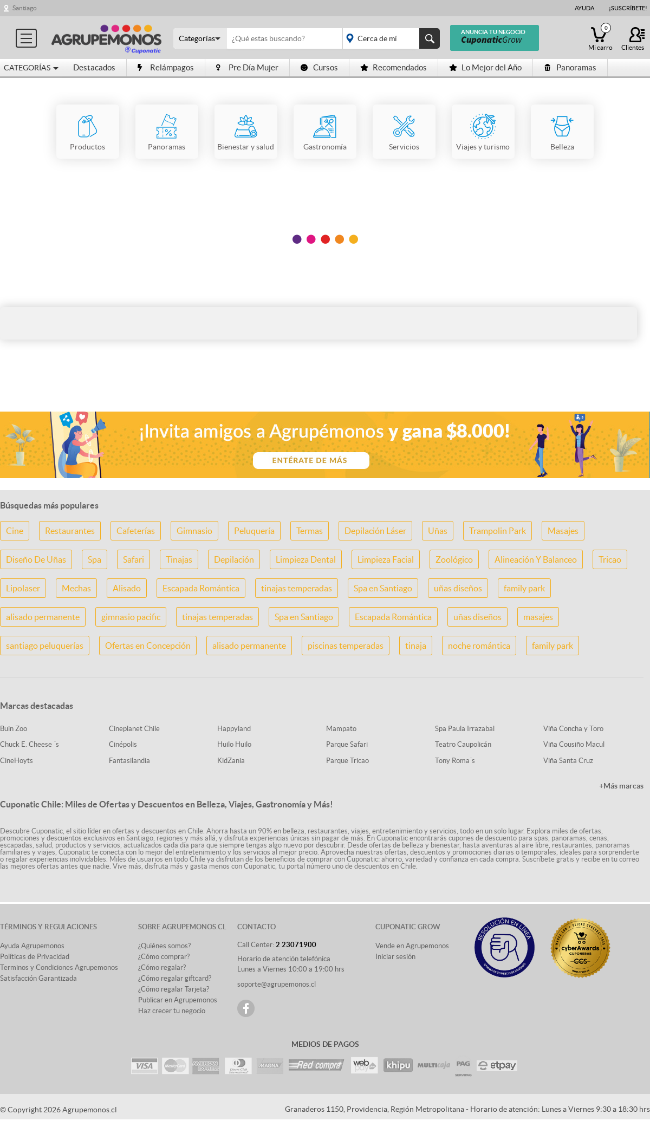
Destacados (94, 67)
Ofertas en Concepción (148, 645)
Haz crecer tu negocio (171, 1011)
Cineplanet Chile (134, 729)
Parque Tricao (347, 761)
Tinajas (179, 559)
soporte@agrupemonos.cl (276, 984)
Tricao (610, 559)
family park (524, 588)
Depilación (234, 559)
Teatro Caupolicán (463, 744)
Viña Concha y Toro (573, 729)
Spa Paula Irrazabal (465, 729)
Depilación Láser (375, 531)
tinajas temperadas (296, 588)
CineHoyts (16, 761)
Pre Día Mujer (247, 67)
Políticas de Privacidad (34, 957)
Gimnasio (194, 531)
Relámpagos (166, 67)
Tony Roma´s (455, 761)
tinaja (415, 645)
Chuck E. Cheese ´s (29, 744)
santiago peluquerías (44, 645)
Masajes (563, 531)
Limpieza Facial (386, 559)
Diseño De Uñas (36, 559)
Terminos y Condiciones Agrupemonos (59, 967)
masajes (538, 617)
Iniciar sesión (395, 957)
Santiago (24, 7)
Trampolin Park (497, 531)
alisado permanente (43, 617)
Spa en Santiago (383, 588)
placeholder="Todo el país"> (389, 38)
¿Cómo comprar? (164, 957)
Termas (309, 531)
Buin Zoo (13, 729)
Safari (133, 559)
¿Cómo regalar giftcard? (174, 978)
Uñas (437, 531)
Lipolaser (23, 588)
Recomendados (393, 67)
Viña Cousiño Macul (573, 744)
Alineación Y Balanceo (536, 559)
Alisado (127, 588)
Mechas (76, 588)
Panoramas (570, 67)
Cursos (319, 67)
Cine (14, 531)
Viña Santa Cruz (568, 761)
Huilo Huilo (234, 744)
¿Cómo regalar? (162, 967)
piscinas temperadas (346, 645)
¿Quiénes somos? (164, 946)
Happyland (234, 729)
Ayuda (584, 8)
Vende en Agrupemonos (412, 946)
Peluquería (254, 531)
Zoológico (454, 559)
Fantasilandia (129, 761)
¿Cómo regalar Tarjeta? (173, 989)
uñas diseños (458, 588)
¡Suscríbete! (628, 8)
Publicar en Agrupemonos (177, 1000)
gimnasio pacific (130, 617)
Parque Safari (347, 744)
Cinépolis (123, 744)
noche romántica (479, 645)
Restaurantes (70, 531)
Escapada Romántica (200, 588)
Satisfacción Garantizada (38, 978)
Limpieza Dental (306, 559)
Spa (94, 559)
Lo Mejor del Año (485, 67)
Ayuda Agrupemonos (32, 946)
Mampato (341, 729)
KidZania (231, 761)
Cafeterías (135, 531)
